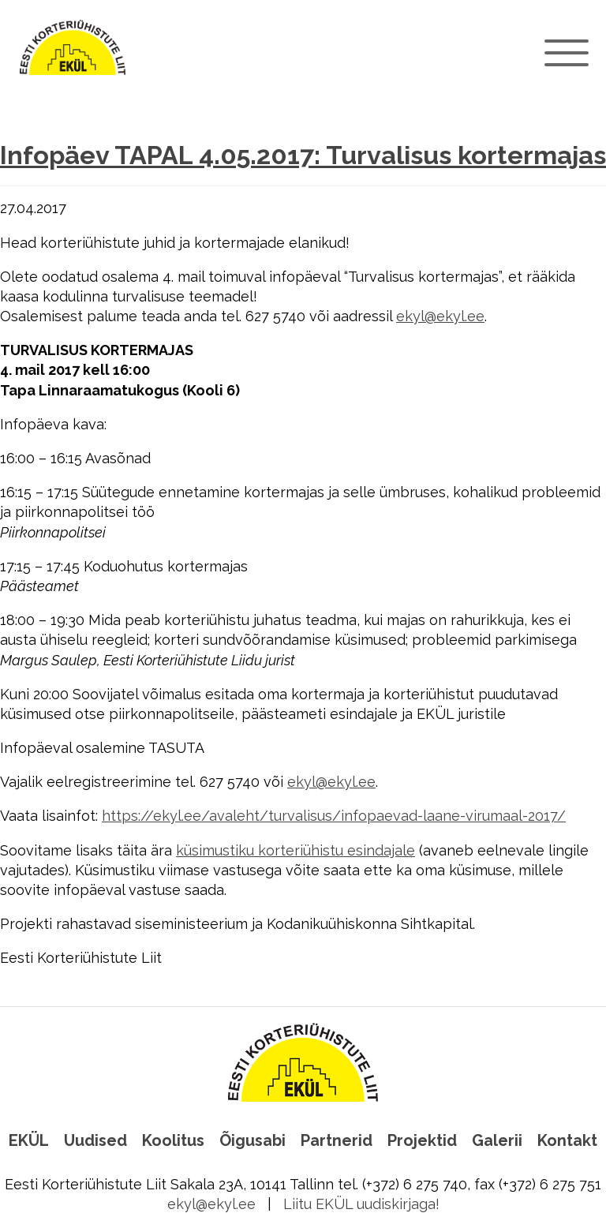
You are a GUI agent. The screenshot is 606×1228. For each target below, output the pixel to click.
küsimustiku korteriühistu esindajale (295, 850)
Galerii (497, 1140)
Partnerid (336, 1140)
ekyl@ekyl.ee (440, 316)
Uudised (95, 1140)
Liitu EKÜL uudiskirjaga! (361, 1204)
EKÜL (29, 1140)
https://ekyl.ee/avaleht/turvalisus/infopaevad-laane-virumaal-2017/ (334, 815)
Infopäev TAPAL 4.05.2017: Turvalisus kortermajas (303, 155)
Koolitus (173, 1140)
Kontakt (567, 1140)
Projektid (422, 1140)
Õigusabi (252, 1140)
